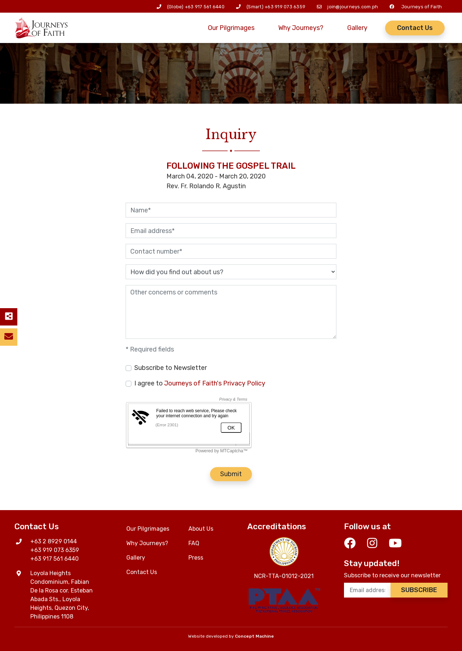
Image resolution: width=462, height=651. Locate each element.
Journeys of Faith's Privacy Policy (214, 383)
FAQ (193, 543)
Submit (231, 474)
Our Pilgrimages (231, 28)
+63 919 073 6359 (285, 6)
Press (195, 557)
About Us (200, 528)
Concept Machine (254, 636)
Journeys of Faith (421, 6)
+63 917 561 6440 (205, 6)
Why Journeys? (300, 28)
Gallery (357, 28)
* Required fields (150, 349)
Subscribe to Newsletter (170, 368)
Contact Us (415, 28)
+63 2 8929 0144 (53, 541)
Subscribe (419, 590)
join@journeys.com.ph (352, 6)
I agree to (199, 383)
